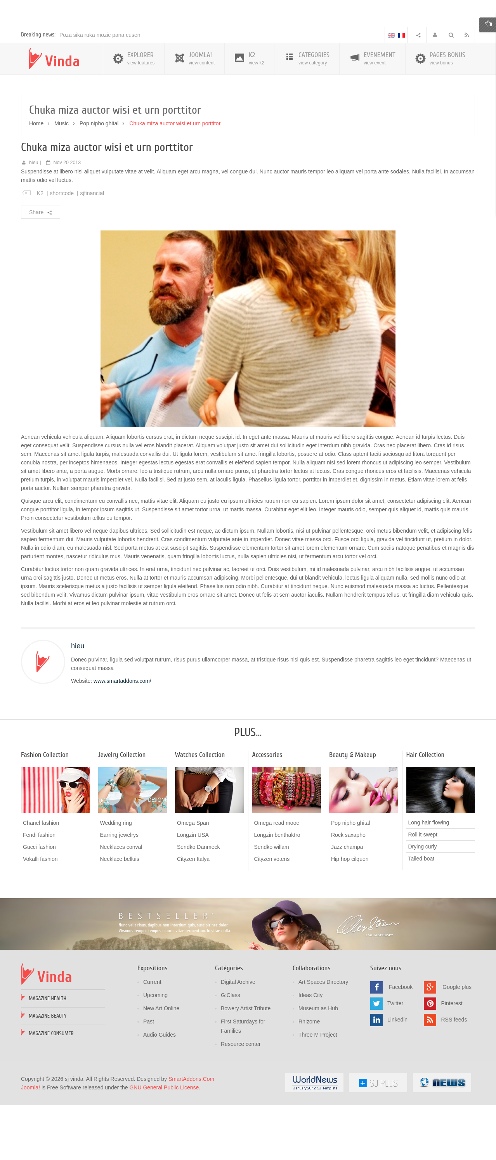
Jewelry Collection (122, 811)
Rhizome (309, 1077)
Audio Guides (159, 1090)
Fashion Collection (45, 811)
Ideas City (310, 1050)
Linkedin (397, 1075)
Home (36, 179)
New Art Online (161, 1064)
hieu (33, 218)
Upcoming (155, 1050)
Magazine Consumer (51, 1089)
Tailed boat (421, 914)
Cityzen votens (272, 914)
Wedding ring (116, 878)
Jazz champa (347, 902)
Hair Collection (425, 811)
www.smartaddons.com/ (122, 737)
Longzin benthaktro (277, 890)
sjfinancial (92, 249)
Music (61, 179)
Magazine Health (47, 1054)
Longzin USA (193, 890)
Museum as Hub (318, 1064)
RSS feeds (454, 1075)
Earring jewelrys (119, 890)
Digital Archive (238, 1037)
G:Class (230, 1050)
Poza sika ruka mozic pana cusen (99, 90)
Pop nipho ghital (99, 179)
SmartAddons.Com (191, 1134)
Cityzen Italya (193, 914)
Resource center (241, 1099)
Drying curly (422, 902)
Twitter (395, 1059)
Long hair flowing (428, 878)
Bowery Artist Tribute (246, 1064)
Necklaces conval (121, 902)
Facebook (401, 1042)
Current (152, 1037)
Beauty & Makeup (352, 811)
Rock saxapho (348, 890)
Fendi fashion (39, 890)
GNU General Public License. (164, 1143)
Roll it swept (422, 890)
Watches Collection (200, 811)
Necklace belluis (119, 914)
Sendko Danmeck (198, 902)
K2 (40, 249)
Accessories (267, 811)
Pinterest (451, 1059)
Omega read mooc (276, 878)
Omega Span (193, 878)
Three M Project (317, 1090)
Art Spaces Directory (323, 1037)
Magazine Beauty (47, 1071)
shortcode (62, 249)
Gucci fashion (39, 902)
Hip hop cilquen (350, 914)
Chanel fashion (41, 878)
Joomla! (30, 1143)
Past (148, 1077)
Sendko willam (271, 902)
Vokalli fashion (40, 914)
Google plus (457, 1042)
